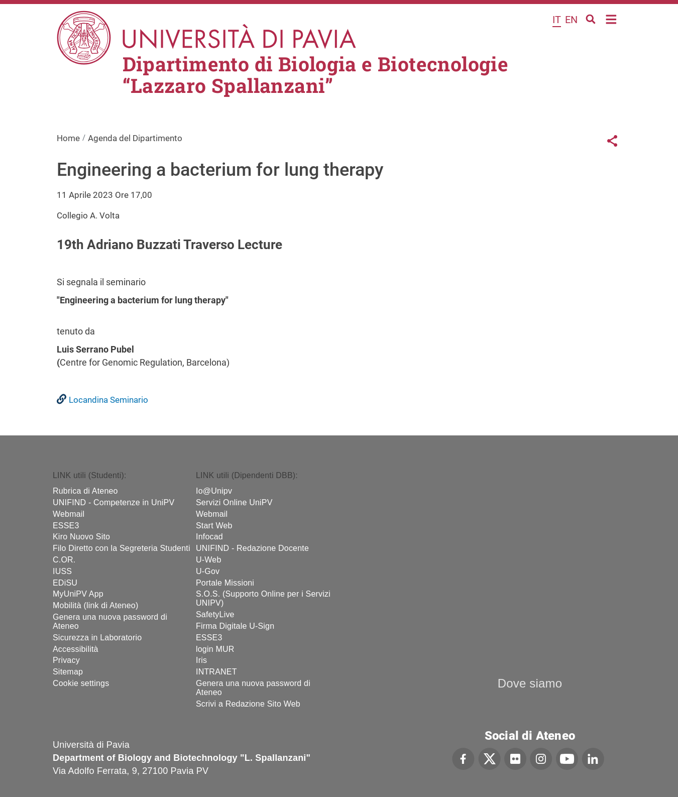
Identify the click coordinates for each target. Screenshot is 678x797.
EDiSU (65, 583)
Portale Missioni (225, 583)
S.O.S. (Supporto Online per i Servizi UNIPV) (263, 598)
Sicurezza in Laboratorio (97, 637)
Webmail (68, 514)
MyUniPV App (78, 594)
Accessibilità (75, 649)
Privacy (66, 660)
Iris (201, 660)
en (571, 20)
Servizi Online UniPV (234, 502)
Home (611, 18)
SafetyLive (215, 614)
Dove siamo (530, 683)
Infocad (209, 536)
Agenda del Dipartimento (135, 138)
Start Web (214, 525)
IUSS (62, 571)
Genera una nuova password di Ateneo (110, 621)
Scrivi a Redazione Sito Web (248, 704)
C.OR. (64, 559)
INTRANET (216, 671)
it (556, 20)
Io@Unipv (214, 491)
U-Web (208, 559)
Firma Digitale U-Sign (235, 626)
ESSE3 (66, 525)
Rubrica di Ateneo (85, 491)
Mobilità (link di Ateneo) (95, 605)
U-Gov (207, 571)
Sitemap (68, 671)
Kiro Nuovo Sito (81, 536)
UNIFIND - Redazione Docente (252, 548)
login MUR (215, 649)
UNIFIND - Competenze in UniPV (113, 502)
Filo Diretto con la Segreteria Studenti (121, 548)
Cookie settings (81, 683)
